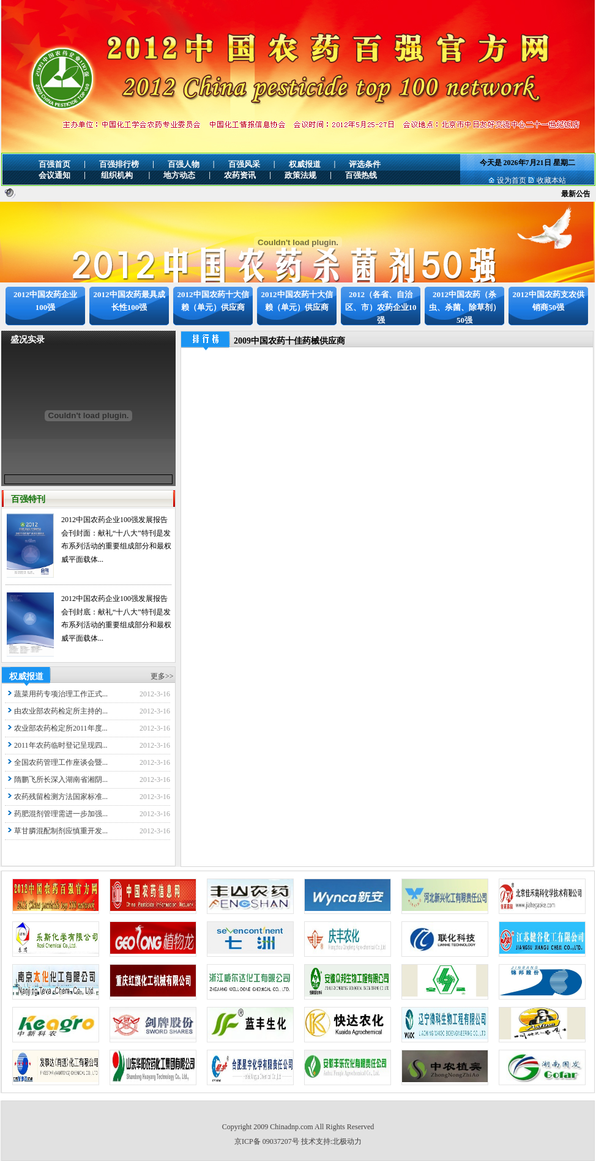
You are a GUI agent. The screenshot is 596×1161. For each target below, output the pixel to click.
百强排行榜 (119, 164)
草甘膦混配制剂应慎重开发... (61, 831)
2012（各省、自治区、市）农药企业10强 (381, 307)
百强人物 (183, 164)
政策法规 (300, 175)
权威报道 (305, 164)
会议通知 (54, 175)
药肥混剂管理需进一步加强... (61, 813)
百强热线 (361, 175)
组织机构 (117, 175)
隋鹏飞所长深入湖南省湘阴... (61, 779)
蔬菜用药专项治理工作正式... (61, 694)
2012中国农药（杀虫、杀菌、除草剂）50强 (465, 307)
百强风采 (244, 164)
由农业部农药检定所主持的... (61, 711)
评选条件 (365, 164)
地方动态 (179, 175)
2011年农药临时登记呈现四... (61, 745)
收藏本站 (551, 180)
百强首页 (54, 164)
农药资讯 (240, 175)
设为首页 (511, 180)
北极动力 (347, 1141)
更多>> (162, 676)
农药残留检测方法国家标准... (61, 796)
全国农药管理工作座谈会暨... (61, 762)
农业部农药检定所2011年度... (61, 728)
